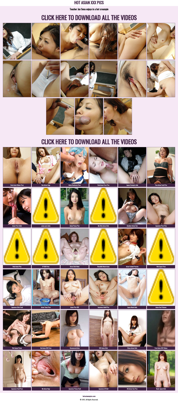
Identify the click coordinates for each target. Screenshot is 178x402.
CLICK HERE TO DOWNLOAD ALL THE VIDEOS (89, 17)
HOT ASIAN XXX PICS (89, 3)
